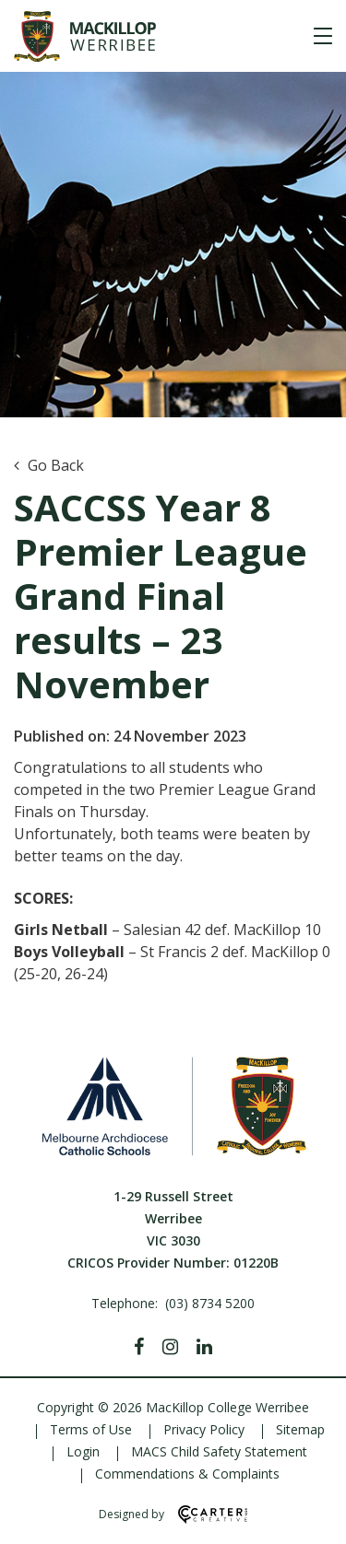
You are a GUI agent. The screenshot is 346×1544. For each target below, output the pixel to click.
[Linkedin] (204, 1347)
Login (83, 1451)
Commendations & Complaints (187, 1473)
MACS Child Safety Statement (219, 1451)
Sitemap (300, 1429)
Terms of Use (91, 1429)
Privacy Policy (204, 1429)
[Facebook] (139, 1347)
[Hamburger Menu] (323, 36)
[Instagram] (170, 1347)
